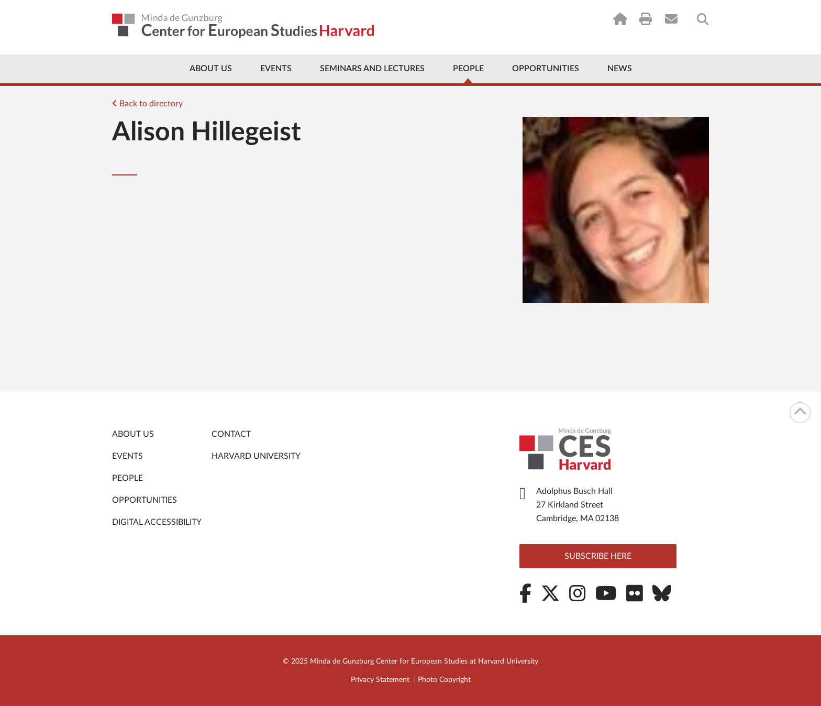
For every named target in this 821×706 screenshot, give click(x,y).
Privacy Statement (380, 679)
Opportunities (545, 68)
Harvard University (256, 456)
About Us (211, 68)
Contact (231, 434)
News (619, 68)
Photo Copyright (444, 679)
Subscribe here (597, 556)
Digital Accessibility (157, 522)
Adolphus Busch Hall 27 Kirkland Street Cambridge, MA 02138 (577, 505)
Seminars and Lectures (372, 68)
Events (276, 68)
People (468, 68)
